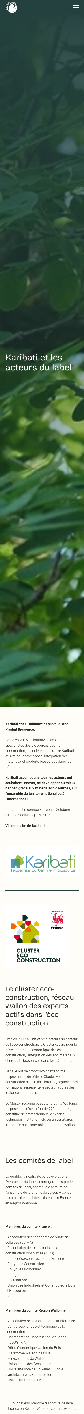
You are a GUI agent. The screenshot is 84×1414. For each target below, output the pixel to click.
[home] (11, 7)
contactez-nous (63, 1408)
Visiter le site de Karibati (25, 826)
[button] (74, 7)
